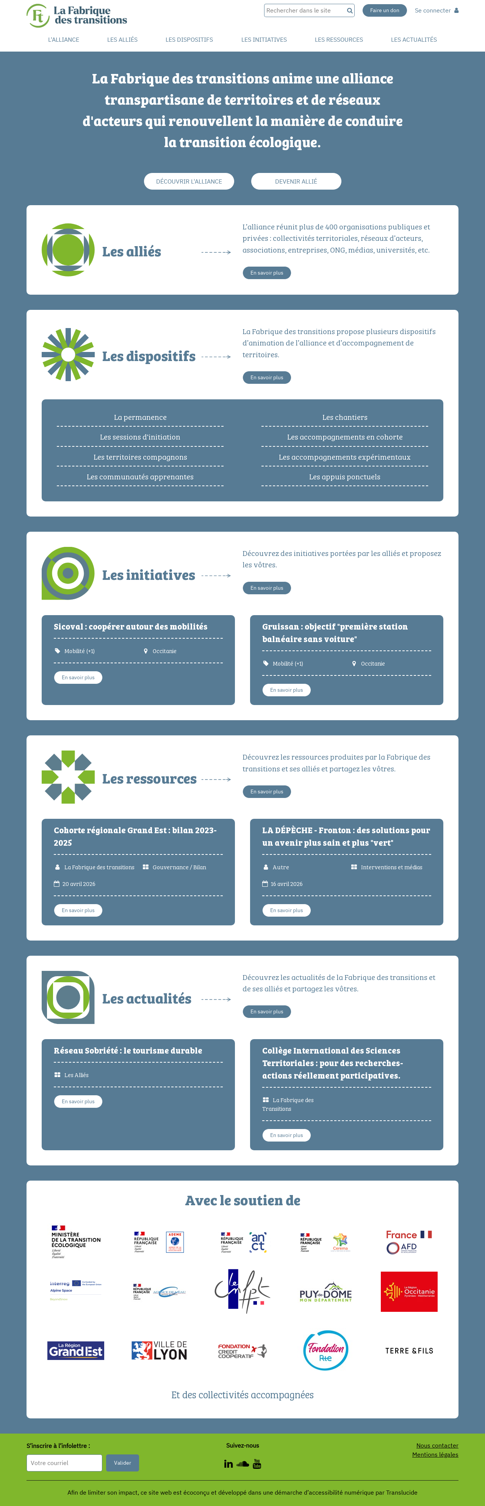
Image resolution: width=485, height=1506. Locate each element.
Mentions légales (435, 1454)
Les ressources (339, 39)
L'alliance (63, 39)
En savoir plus (266, 272)
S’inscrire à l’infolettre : (58, 1446)
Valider (122, 1462)
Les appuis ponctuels (344, 476)
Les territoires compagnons (140, 456)
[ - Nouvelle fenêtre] (244, 1465)
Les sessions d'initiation (140, 436)
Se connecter (436, 10)
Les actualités (414, 39)
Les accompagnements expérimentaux (345, 456)
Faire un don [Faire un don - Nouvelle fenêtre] (384, 10)
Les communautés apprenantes (140, 476)
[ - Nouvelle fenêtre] (230, 1465)
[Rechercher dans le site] (304, 10)
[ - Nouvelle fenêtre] (257, 1465)
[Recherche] (349, 10)
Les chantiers (345, 416)
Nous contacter (437, 1445)
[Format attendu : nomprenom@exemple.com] (64, 1462)
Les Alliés (122, 39)
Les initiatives (264, 39)
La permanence (140, 416)
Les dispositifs (189, 39)
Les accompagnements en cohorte (345, 436)
